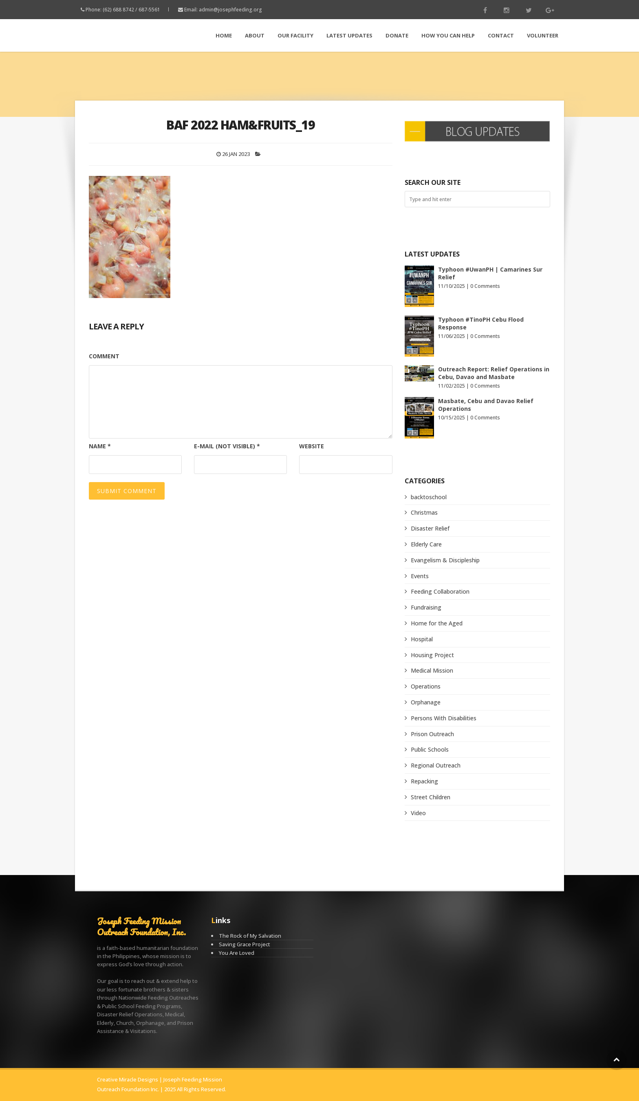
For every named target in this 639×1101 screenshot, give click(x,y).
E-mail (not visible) (227, 446)
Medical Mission (432, 670)
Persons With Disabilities (443, 718)
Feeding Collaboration (440, 591)
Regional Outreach (436, 765)
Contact (501, 35)
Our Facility (295, 35)
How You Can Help (448, 35)
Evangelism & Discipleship (445, 560)
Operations (426, 686)
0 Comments (485, 286)
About (254, 35)
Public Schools (430, 749)
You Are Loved (236, 952)
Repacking (424, 781)
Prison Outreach (432, 734)
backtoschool (429, 497)
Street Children (430, 797)
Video (418, 813)
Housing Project (432, 655)
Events (420, 576)
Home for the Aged (437, 623)
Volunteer (542, 35)
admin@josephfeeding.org (230, 9)
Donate (397, 35)
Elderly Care (426, 544)
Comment (104, 356)
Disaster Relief (430, 528)
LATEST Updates (349, 35)
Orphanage (426, 702)
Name (100, 446)
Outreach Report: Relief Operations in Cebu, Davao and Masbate (493, 373)
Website (311, 446)
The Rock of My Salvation (250, 935)
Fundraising (426, 607)
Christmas (424, 512)
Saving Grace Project (244, 944)
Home (224, 35)
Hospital (422, 639)
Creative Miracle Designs (127, 1079)
